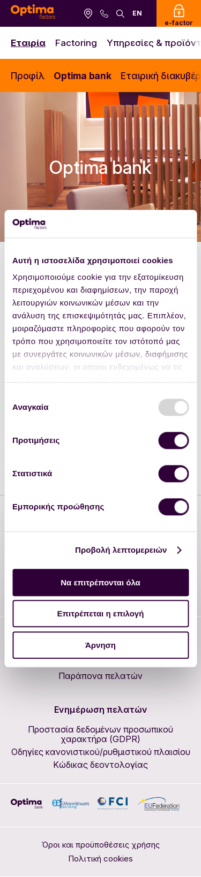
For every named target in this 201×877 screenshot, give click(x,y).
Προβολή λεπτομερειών (121, 550)
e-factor (179, 15)
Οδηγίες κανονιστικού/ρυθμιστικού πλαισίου (100, 751)
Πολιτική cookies (100, 858)
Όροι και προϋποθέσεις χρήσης (100, 845)
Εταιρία (28, 42)
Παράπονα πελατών (100, 675)
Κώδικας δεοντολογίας (100, 764)
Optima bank (82, 75)
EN (137, 13)
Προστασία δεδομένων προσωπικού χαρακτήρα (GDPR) (100, 734)
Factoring (76, 42)
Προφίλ (27, 75)
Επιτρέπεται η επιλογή (100, 614)
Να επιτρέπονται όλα (100, 582)
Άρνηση (100, 645)
